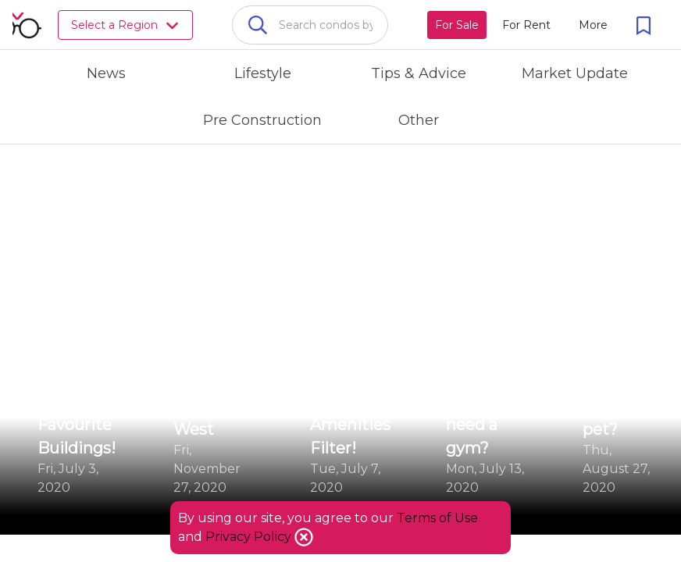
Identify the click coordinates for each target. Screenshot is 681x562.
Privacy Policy (249, 536)
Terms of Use (437, 517)
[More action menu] (593, 25)
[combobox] (310, 24)
